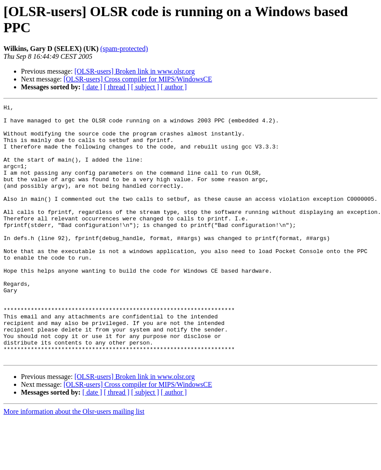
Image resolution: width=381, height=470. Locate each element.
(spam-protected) (124, 48)
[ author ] (174, 87)
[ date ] (92, 87)
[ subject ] (145, 87)
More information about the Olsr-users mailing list (73, 462)
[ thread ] (116, 87)
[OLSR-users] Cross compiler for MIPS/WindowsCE (138, 79)
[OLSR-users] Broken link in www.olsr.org (135, 71)
